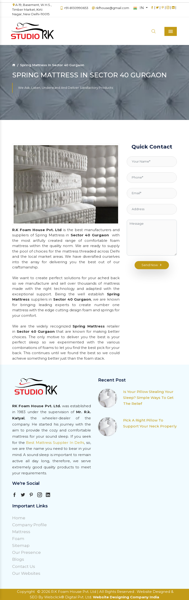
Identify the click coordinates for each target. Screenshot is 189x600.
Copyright (26, 591)
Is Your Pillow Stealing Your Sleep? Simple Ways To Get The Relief (148, 397)
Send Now (152, 265)
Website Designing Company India (126, 597)
